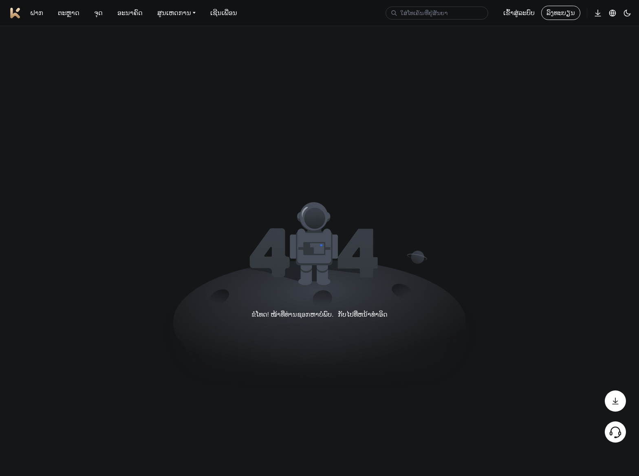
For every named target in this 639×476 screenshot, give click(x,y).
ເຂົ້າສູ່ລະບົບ (519, 13)
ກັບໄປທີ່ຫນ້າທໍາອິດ (363, 314)
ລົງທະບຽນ (560, 13)
